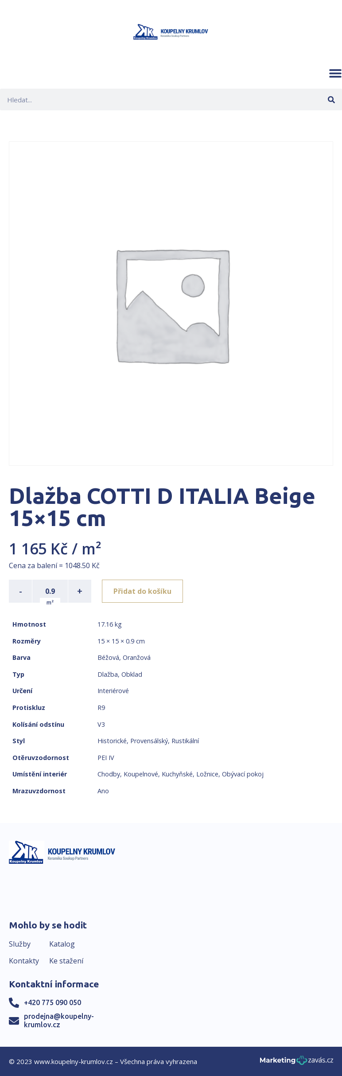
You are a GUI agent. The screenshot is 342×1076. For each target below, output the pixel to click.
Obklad (131, 674)
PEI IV (105, 757)
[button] (335, 73)
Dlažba (107, 674)
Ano (103, 791)
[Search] (331, 99)
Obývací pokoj (243, 774)
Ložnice (207, 774)
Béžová (108, 657)
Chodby (108, 774)
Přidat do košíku (142, 591)
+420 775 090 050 (52, 1002)
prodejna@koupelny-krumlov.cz (59, 1020)
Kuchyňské (177, 774)
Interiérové (113, 690)
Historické (112, 741)
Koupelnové (141, 774)
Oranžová (137, 657)
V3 (101, 724)
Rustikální (185, 741)
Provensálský (149, 741)
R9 (101, 707)
